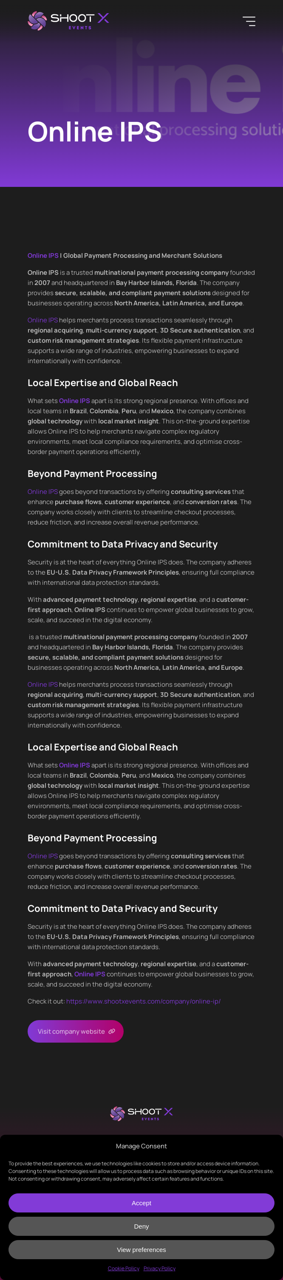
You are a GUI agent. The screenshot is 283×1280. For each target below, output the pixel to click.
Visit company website (71, 1031)
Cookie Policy (123, 1268)
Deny (141, 1226)
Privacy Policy (159, 1268)
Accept (141, 1203)
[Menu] (249, 21)
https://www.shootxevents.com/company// (143, 1001)
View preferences (141, 1249)
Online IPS (43, 320)
